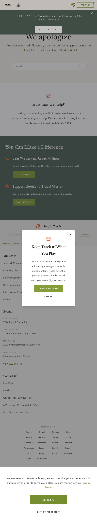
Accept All (48, 499)
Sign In (48, 296)
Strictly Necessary (48, 511)
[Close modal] (70, 235)
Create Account (48, 288)
